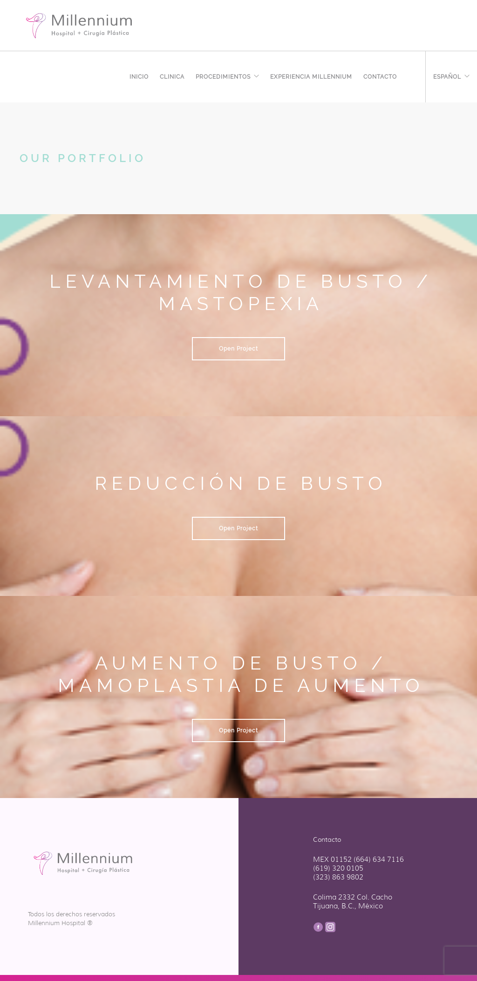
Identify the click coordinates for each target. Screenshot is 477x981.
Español (447, 75)
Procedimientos (223, 75)
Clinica (172, 75)
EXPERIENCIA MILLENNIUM (311, 75)
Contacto (380, 75)
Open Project (238, 348)
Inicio (139, 75)
